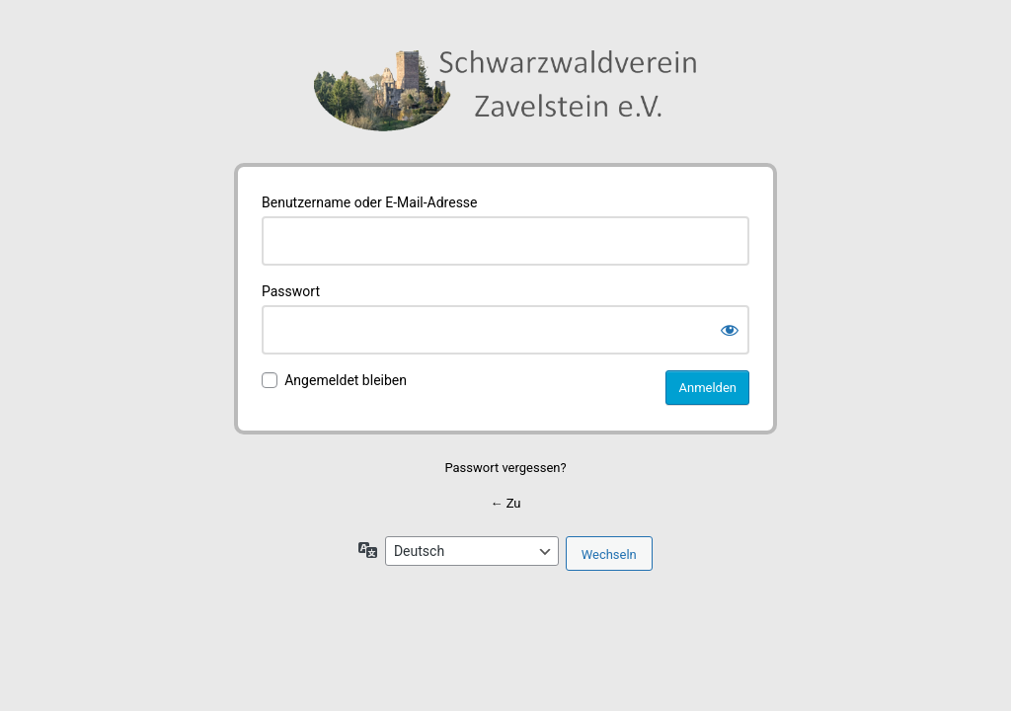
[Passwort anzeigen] (729, 330)
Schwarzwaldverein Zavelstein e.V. (505, 94)
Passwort (291, 291)
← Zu (505, 503)
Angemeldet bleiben (345, 380)
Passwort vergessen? (505, 467)
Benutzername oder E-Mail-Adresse (370, 202)
